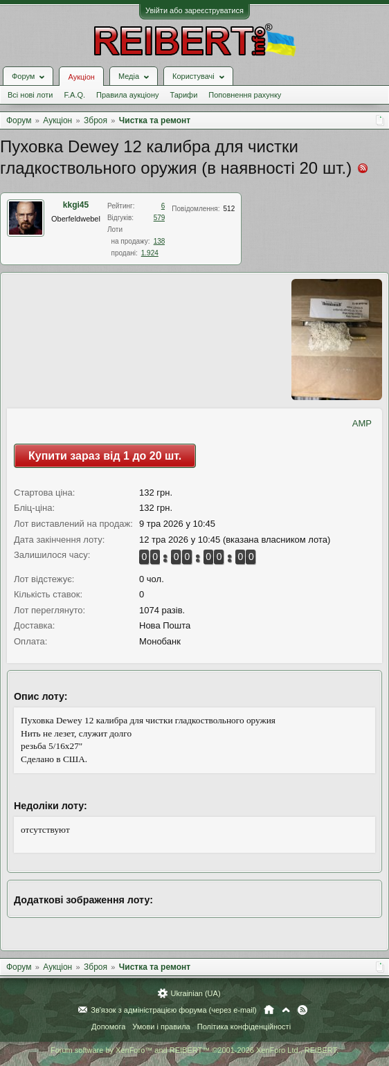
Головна (269, 1010)
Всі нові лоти (30, 95)
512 (229, 209)
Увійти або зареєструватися (194, 10)
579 (159, 218)
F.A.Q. (74, 95)
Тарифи (184, 95)
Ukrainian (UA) (195, 993)
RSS (302, 1010)
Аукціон (81, 77)
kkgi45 (76, 205)
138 (159, 241)
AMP (362, 423)
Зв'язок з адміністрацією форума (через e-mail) (174, 1010)
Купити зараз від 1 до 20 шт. (104, 456)
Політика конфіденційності (244, 1026)
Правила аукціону (127, 95)
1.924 (150, 253)
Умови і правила (161, 1026)
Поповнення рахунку (244, 95)
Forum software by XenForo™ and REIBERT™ (194, 1050)
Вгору (286, 1010)
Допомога (108, 1026)
